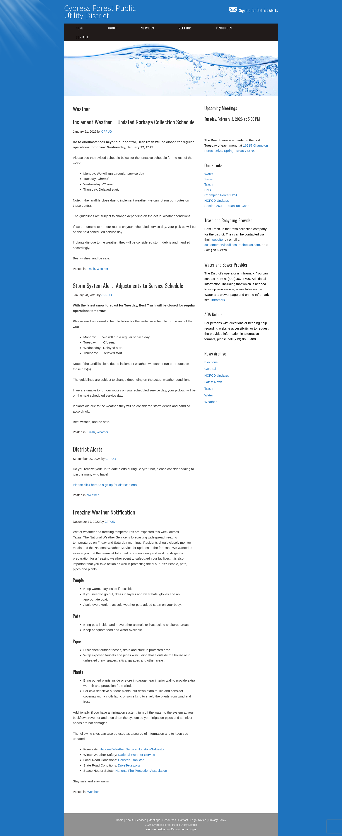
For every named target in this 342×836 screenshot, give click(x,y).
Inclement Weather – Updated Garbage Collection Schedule (134, 122)
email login (189, 829)
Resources (224, 28)
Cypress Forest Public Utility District (100, 11)
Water (208, 174)
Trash (91, 269)
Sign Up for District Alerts (253, 10)
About (112, 28)
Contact (82, 37)
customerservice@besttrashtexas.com (232, 245)
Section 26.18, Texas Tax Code (226, 206)
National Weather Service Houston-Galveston (132, 749)
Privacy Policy (217, 820)
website (217, 239)
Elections (211, 362)
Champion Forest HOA (221, 195)
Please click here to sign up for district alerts (105, 485)
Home (79, 28)
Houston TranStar (131, 760)
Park (207, 190)
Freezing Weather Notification (104, 512)
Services (147, 28)
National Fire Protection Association (141, 770)
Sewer (209, 179)
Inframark (218, 300)
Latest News (213, 382)
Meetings (185, 28)
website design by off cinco (163, 829)
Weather (102, 269)
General (210, 369)
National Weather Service (136, 754)
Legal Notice (198, 820)
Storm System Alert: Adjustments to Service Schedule (128, 285)
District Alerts (88, 449)
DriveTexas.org (129, 765)
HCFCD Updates (216, 200)
